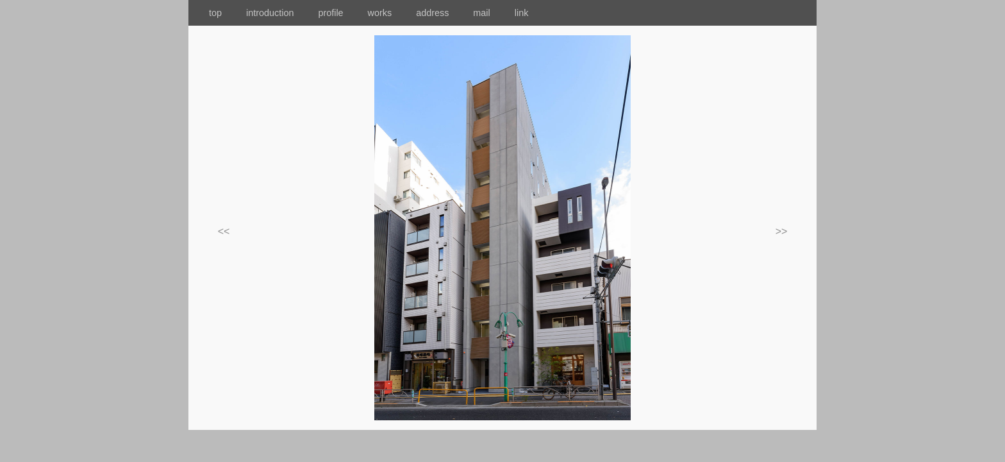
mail (492, 13)
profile (330, 13)
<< (224, 231)
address (441, 13)
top (205, 13)
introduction (280, 13)
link (522, 13)
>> (782, 231)
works (389, 13)
